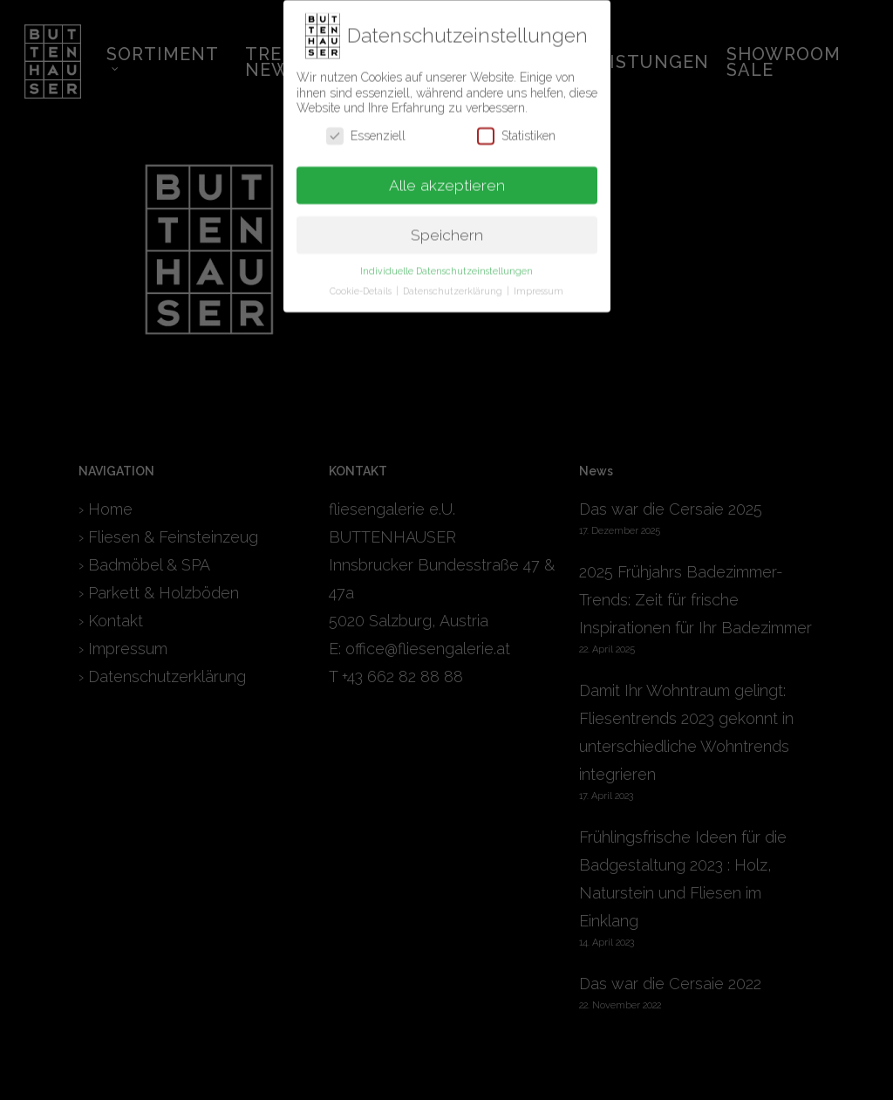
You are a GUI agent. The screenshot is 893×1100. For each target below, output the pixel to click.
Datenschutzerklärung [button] (454, 283)
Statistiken (516, 128)
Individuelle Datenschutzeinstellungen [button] (446, 263)
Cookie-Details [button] (362, 283)
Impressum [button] (538, 283)
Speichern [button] (447, 227)
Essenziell (366, 128)
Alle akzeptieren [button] (447, 177)
